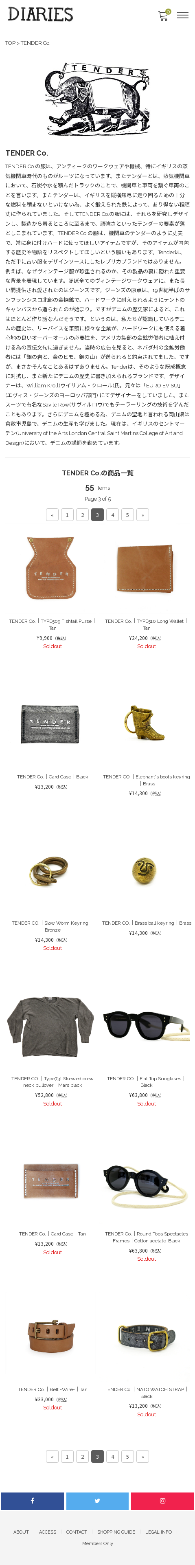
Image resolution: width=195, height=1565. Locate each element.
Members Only (97, 1543)
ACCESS (47, 1532)
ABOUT (21, 1532)
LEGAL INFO (158, 1532)
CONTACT (76, 1532)
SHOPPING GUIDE (116, 1532)
